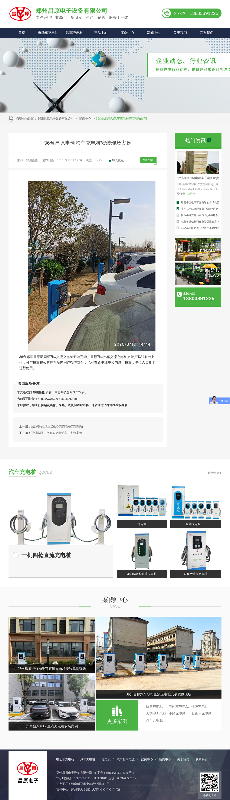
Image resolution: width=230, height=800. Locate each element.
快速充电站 (154, 706)
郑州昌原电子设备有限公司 (56, 118)
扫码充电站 (199, 706)
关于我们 (180, 33)
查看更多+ (214, 473)
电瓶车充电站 (179, 706)
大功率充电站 (156, 713)
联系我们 (206, 33)
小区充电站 (177, 713)
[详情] (192, 193)
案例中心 (127, 33)
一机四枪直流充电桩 (46, 555)
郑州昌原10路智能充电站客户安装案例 (56, 433)
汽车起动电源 (126, 759)
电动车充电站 (48, 33)
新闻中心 (154, 33)
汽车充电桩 (74, 33)
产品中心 (101, 33)
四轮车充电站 (201, 713)
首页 (21, 33)
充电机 (106, 759)
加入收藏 (118, 160)
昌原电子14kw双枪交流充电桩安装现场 (57, 426)
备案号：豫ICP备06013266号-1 (114, 772)
